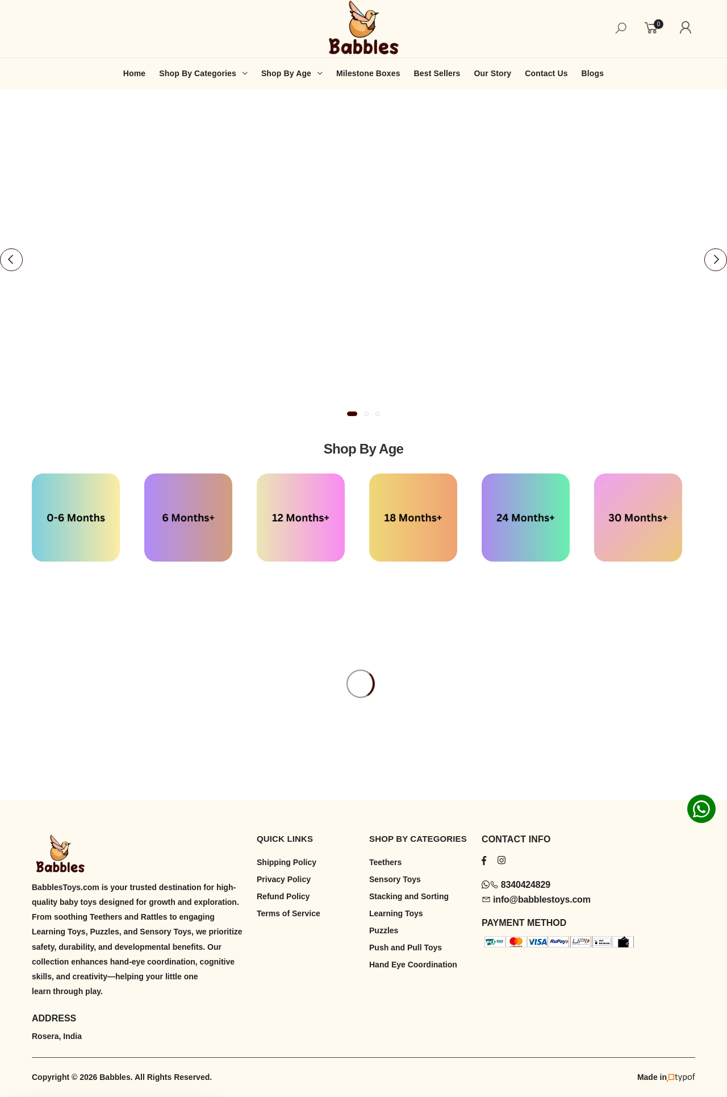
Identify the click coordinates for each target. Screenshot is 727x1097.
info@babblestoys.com (536, 899)
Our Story (492, 73)
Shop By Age (286, 73)
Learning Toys (396, 913)
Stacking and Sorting (409, 896)
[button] (352, 414)
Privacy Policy (284, 879)
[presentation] (11, 259)
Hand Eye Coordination (413, 964)
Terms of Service (288, 913)
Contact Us (546, 73)
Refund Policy (283, 896)
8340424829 (516, 885)
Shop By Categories (197, 73)
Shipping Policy (286, 862)
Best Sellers (437, 73)
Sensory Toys (395, 879)
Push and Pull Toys (405, 947)
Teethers (385, 862)
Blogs (593, 73)
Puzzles (383, 930)
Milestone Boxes (368, 73)
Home (134, 73)
